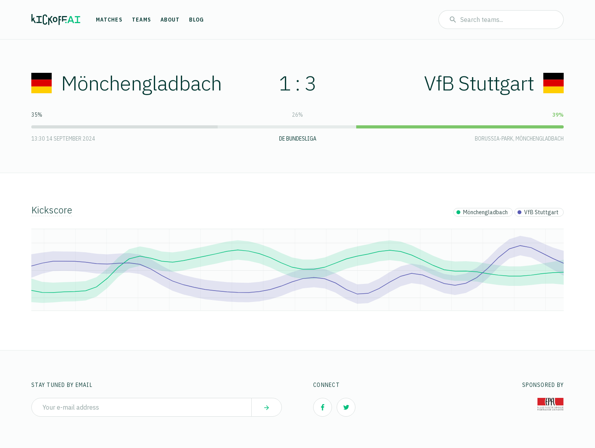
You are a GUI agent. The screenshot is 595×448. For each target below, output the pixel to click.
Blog (196, 19)
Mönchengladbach (126, 83)
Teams (141, 19)
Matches (109, 19)
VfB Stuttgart (494, 83)
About (170, 19)
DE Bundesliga (297, 138)
